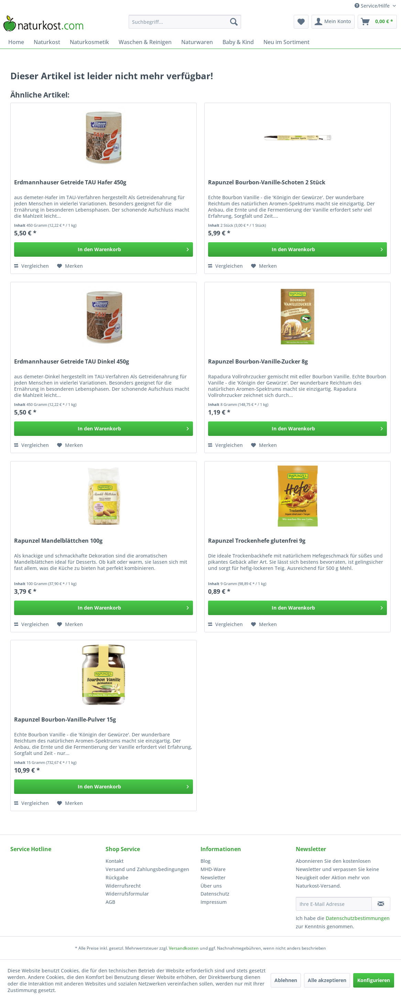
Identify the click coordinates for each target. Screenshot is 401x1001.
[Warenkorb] (377, 22)
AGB (110, 902)
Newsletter (213, 877)
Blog (205, 861)
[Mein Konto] (333, 22)
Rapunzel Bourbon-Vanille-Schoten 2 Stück (266, 182)
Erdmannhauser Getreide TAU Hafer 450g (70, 182)
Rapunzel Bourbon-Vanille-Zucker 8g (258, 361)
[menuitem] (185, 22)
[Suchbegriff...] (185, 22)
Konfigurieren (373, 980)
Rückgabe (117, 877)
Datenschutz (214, 893)
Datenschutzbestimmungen (358, 918)
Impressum (213, 902)
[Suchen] (234, 22)
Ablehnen (285, 980)
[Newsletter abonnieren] (380, 904)
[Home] (16, 42)
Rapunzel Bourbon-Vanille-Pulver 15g (65, 719)
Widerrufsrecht (123, 885)
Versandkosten (184, 948)
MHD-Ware (213, 869)
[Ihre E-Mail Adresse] (334, 904)
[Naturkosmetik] (89, 42)
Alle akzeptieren (327, 980)
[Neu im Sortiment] (286, 42)
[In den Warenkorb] (103, 249)
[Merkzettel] (301, 22)
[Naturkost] (47, 42)
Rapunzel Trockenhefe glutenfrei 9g (256, 540)
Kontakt (114, 861)
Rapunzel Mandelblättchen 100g (58, 540)
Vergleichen (31, 266)
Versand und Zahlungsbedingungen (147, 869)
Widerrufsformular (127, 893)
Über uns (211, 885)
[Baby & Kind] (238, 42)
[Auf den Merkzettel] (70, 266)
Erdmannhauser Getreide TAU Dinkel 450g (71, 361)
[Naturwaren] (197, 42)
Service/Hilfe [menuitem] (373, 5)
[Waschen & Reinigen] (145, 42)
